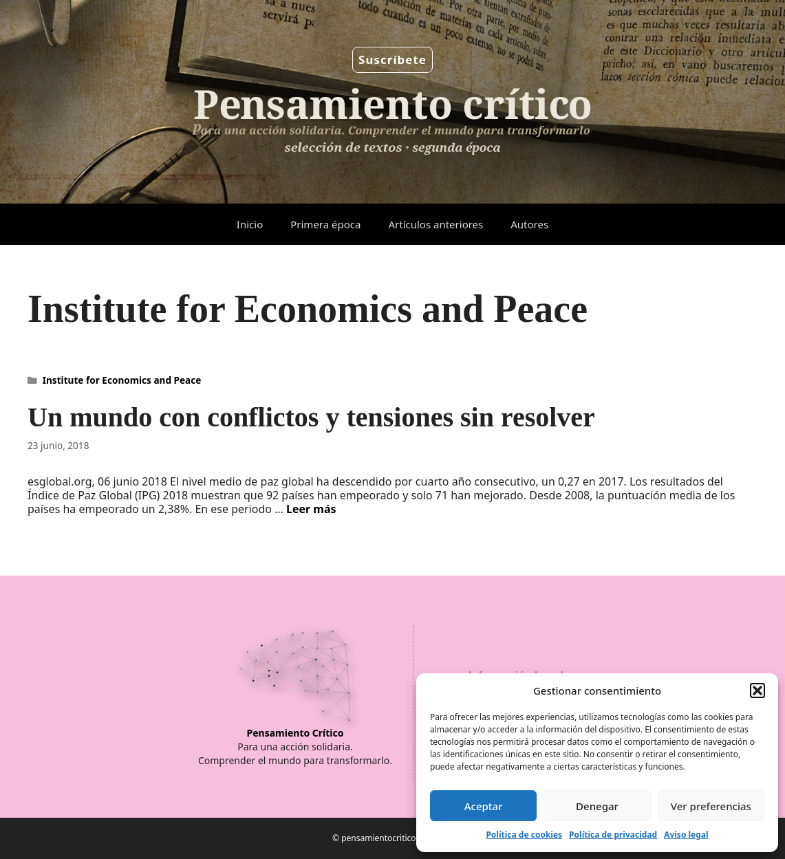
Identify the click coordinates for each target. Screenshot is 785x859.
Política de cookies (524, 834)
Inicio (250, 224)
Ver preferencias (711, 806)
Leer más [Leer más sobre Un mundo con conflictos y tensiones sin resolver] (311, 509)
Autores (529, 224)
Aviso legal (686, 834)
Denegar (597, 806)
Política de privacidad (613, 834)
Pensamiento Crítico (295, 732)
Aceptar (483, 806)
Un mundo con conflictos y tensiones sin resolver (311, 417)
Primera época (325, 224)
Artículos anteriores (435, 224)
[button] (757, 690)
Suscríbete (392, 59)
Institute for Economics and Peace (122, 380)
